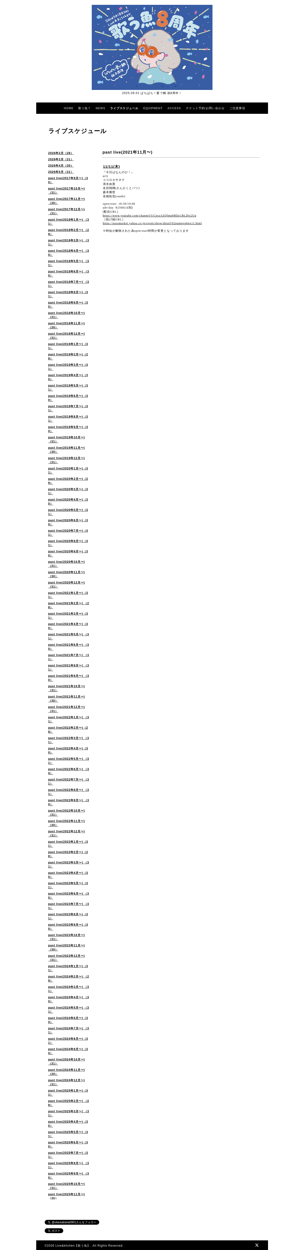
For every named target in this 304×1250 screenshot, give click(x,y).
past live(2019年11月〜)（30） (66, 450)
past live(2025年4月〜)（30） (68, 1124)
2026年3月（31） (61, 159)
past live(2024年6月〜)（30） (68, 1020)
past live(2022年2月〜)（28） (68, 730)
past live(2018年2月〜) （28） (68, 232)
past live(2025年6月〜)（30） (68, 1144)
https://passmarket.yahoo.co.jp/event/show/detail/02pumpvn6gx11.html (152, 223)
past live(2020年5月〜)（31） (68, 512)
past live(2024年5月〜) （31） (68, 1009)
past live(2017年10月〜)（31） (66, 190)
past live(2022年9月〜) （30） (68, 802)
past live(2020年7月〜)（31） (68, 533)
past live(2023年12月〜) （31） (66, 958)
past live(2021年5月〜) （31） (68, 636)
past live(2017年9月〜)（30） (68, 180)
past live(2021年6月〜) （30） (68, 647)
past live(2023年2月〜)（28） (68, 854)
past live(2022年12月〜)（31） (66, 833)
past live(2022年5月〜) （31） (68, 761)
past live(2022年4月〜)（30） (68, 750)
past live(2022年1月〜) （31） (68, 719)
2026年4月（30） (61, 165)
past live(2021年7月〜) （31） (68, 657)
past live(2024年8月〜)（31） (68, 1041)
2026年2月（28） (61, 153)
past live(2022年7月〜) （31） (68, 781)
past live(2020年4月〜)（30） (68, 501)
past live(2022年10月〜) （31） (66, 812)
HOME (68, 108)
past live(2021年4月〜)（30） (68, 626)
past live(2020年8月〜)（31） (68, 543)
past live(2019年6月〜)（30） (68, 398)
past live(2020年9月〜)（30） (68, 553)
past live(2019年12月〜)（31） (66, 460)
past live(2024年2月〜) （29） (68, 978)
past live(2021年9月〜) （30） (68, 678)
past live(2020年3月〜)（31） (68, 491)
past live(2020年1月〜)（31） (68, 470)
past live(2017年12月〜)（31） (66, 211)
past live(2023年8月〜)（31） (68, 916)
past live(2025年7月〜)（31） (68, 1155)
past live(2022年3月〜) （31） (68, 740)
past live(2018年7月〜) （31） (68, 284)
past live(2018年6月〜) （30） (68, 273)
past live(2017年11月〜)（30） (66, 201)
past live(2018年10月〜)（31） (66, 315)
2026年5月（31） (61, 172)
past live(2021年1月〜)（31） (68, 595)
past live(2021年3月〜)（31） (68, 615)
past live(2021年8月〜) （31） (68, 667)
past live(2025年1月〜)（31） (68, 1092)
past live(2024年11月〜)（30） (66, 1072)
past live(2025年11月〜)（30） (66, 1196)
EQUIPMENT (153, 108)
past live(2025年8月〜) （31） (68, 1165)
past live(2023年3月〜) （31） (68, 864)
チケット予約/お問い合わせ (205, 108)
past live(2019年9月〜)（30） (68, 429)
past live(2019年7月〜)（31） (68, 408)
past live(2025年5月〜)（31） (68, 1134)
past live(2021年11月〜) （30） (66, 698)
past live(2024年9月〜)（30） (68, 1051)
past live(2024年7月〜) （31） (68, 1030)
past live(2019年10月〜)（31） (66, 439)
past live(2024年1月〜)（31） (68, 968)
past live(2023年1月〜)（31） (68, 844)
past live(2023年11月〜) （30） (66, 947)
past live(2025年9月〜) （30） (68, 1175)
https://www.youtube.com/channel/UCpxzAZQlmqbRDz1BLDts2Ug (150, 215)
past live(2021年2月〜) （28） (68, 605)
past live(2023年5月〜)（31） (68, 885)
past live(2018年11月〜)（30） (66, 325)
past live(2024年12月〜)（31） (66, 1082)
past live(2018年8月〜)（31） (68, 294)
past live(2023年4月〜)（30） (68, 875)
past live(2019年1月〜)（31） (68, 346)
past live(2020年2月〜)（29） (68, 481)
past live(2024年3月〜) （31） (68, 989)
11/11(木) (111, 166)
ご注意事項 (237, 108)
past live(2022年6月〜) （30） (68, 771)
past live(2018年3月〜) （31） (68, 242)
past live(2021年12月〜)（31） (66, 709)
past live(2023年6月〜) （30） (68, 895)
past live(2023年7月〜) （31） (68, 906)
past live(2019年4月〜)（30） (68, 377)
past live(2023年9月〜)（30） (68, 927)
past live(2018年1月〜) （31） (68, 221)
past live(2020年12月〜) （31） (66, 584)
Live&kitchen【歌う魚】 (72, 1245)
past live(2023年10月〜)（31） (66, 937)
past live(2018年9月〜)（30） (68, 304)
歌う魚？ (84, 108)
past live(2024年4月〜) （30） (68, 999)
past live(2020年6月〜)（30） (68, 522)
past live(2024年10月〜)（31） (66, 1061)
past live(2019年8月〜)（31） (68, 418)
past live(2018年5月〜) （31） (68, 263)
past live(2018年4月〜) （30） (68, 253)
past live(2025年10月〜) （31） (66, 1186)
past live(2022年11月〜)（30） (66, 823)
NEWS (100, 108)
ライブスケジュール (124, 108)
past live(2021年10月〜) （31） (66, 688)
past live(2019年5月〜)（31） (68, 387)
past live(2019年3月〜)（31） (68, 367)
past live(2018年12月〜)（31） (66, 336)
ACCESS (174, 108)
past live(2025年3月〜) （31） (68, 1113)
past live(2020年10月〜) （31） (66, 564)
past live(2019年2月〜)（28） (68, 356)
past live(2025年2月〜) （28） (68, 1103)
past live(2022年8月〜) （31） (68, 792)
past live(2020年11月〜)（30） (66, 574)
